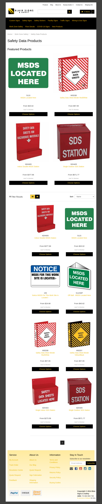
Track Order (13, 465)
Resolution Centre (16, 470)
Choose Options (28, 114)
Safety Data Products (39, 34)
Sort (71, 197)
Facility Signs (53, 20)
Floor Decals (30, 27)
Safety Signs (27, 20)
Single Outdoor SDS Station (73, 167)
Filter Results (16, 197)
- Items (85, 12)
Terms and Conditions (54, 461)
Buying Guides (68, 5)
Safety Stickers (39, 20)
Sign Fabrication (35, 475)
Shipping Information (33, 481)
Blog (51, 5)
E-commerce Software (84, 498)
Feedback (13, 480)
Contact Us (79, 5)
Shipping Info (89, 5)
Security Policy (55, 478)
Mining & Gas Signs (79, 20)
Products (45, 5)
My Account (13, 460)
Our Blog (32, 465)
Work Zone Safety (16, 27)
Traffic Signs (65, 20)
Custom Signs (14, 20)
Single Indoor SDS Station (45, 410)
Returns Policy (55, 472)
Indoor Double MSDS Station (28, 167)
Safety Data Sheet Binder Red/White (73, 98)
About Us (58, 5)
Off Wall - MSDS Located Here (79, 295)
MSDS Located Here (28, 98)
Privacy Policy (55, 467)
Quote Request (15, 475)
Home (9, 34)
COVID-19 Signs (43, 27)
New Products (57, 27)
